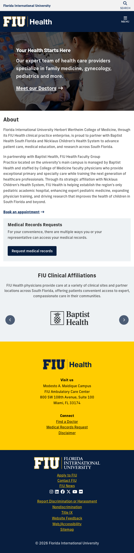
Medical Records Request (67, 427)
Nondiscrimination (67, 507)
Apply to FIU (67, 475)
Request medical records (32, 251)
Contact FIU (67, 480)
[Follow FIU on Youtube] (75, 492)
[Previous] (10, 320)
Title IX (67, 512)
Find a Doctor (67, 421)
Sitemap (67, 529)
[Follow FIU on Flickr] (81, 492)
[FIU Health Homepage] (27, 21)
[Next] (123, 320)
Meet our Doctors (36, 88)
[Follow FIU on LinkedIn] (58, 492)
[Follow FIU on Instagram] (52, 492)
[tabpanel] (70, 318)
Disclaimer (67, 433)
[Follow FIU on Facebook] (63, 492)
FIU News (73, 485)
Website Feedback (67, 518)
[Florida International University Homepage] (27, 5)
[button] (125, 20)
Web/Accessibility (67, 524)
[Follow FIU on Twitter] (69, 492)
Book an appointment (21, 212)
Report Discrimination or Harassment (67, 501)
